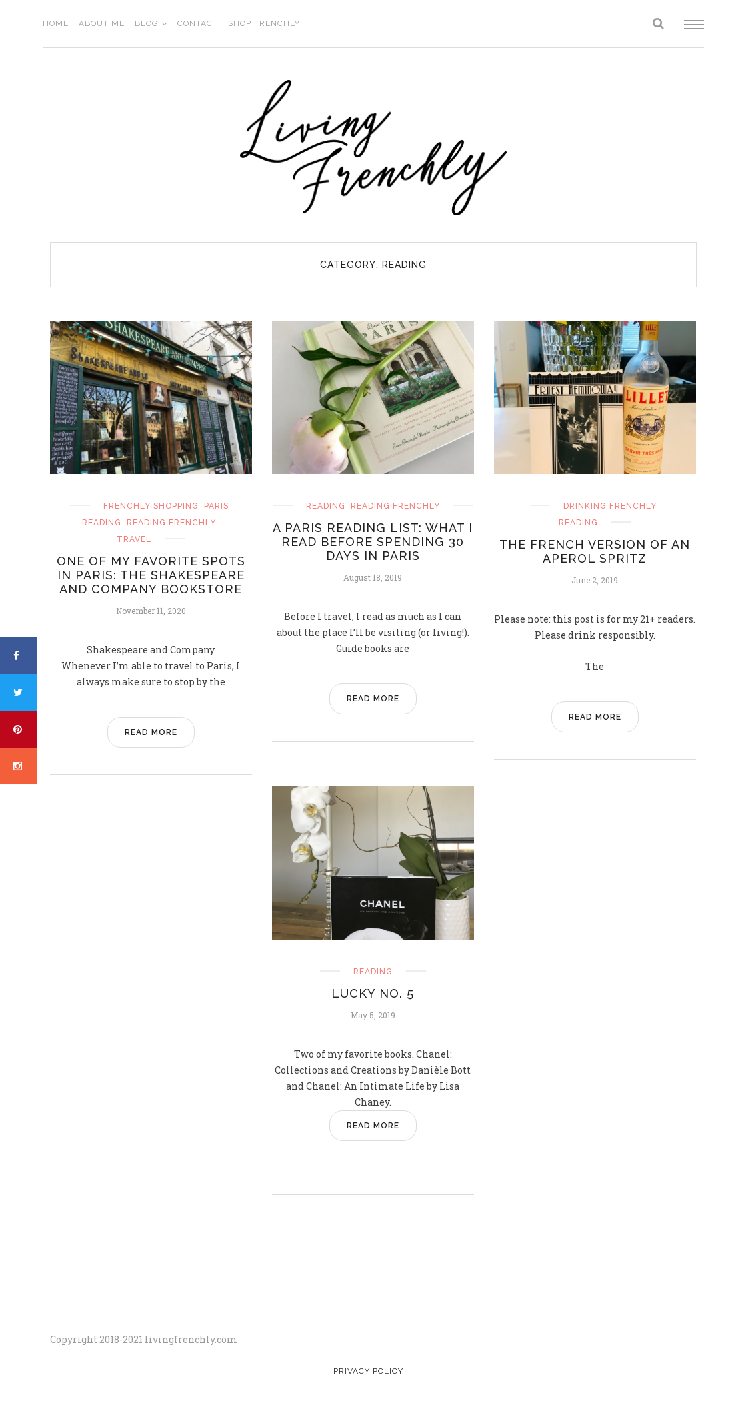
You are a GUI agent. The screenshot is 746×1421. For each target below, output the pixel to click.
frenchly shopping (151, 506)
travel (134, 539)
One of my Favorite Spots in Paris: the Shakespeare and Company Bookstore (151, 575)
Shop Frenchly (264, 23)
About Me (102, 23)
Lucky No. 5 (372, 993)
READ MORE (151, 732)
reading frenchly (171, 522)
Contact (197, 23)
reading (101, 522)
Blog (147, 23)
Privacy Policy (368, 1371)
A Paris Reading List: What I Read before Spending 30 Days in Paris (373, 542)
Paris (216, 506)
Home (56, 23)
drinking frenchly (610, 506)
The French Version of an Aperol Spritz (594, 551)
